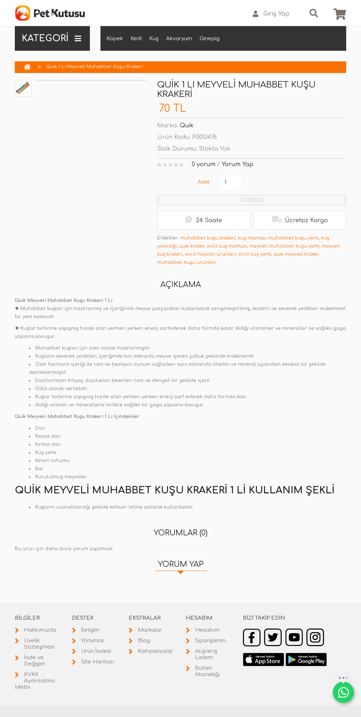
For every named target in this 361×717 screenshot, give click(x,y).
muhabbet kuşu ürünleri (186, 262)
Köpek (114, 39)
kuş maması (252, 238)
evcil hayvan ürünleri (210, 254)
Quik (187, 125)
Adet (204, 182)
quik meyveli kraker (296, 254)
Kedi (136, 39)
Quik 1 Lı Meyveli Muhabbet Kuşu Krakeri (94, 66)
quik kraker (191, 246)
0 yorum (203, 164)
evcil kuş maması (227, 246)
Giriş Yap (271, 14)
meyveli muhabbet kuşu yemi (284, 246)
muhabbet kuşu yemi (293, 238)
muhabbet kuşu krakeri (207, 238)
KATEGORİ (51, 38)
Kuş (154, 39)
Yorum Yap (237, 164)
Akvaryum (179, 39)
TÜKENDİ (252, 200)
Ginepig (210, 39)
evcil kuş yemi (254, 254)
